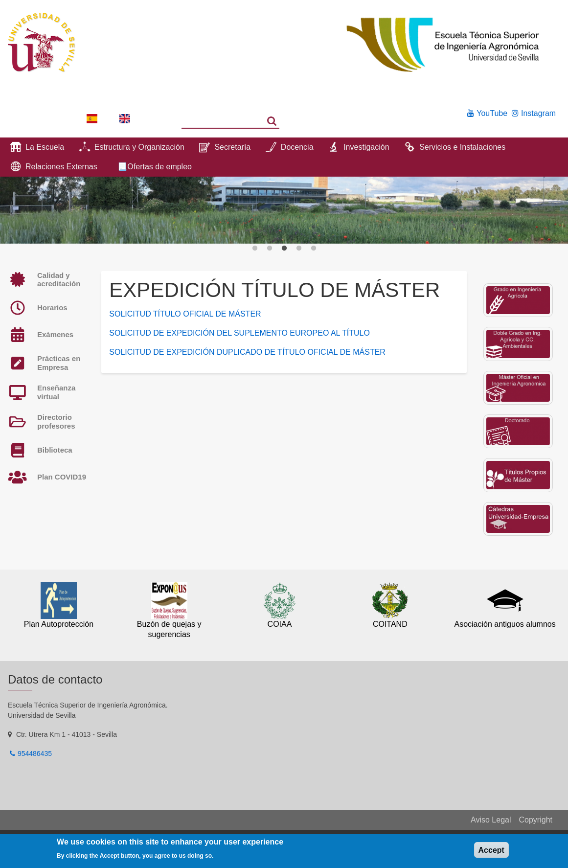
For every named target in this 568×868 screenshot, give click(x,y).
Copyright (535, 820)
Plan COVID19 (61, 477)
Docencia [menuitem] (297, 147)
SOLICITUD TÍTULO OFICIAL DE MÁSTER (185, 314)
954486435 (35, 753)
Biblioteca (54, 450)
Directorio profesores (56, 421)
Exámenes (55, 334)
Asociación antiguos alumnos (504, 624)
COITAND (390, 624)
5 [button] (313, 248)
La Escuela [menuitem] (44, 147)
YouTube (492, 113)
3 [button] (284, 248)
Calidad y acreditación (58, 279)
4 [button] (299, 248)
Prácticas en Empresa (58, 362)
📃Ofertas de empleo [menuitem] (154, 166)
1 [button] (255, 248)
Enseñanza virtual (56, 392)
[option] (284, 210)
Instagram (538, 113)
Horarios (52, 307)
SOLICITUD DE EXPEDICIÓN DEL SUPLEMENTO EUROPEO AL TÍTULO (239, 333)
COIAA (280, 624)
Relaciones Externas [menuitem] (61, 166)
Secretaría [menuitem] (232, 147)
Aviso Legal (491, 820)
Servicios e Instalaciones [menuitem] (462, 147)
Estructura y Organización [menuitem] (139, 147)
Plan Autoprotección (58, 624)
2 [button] (269, 248)
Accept (491, 850)
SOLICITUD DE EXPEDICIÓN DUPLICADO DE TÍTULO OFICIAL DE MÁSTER (247, 352)
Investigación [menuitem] (366, 147)
